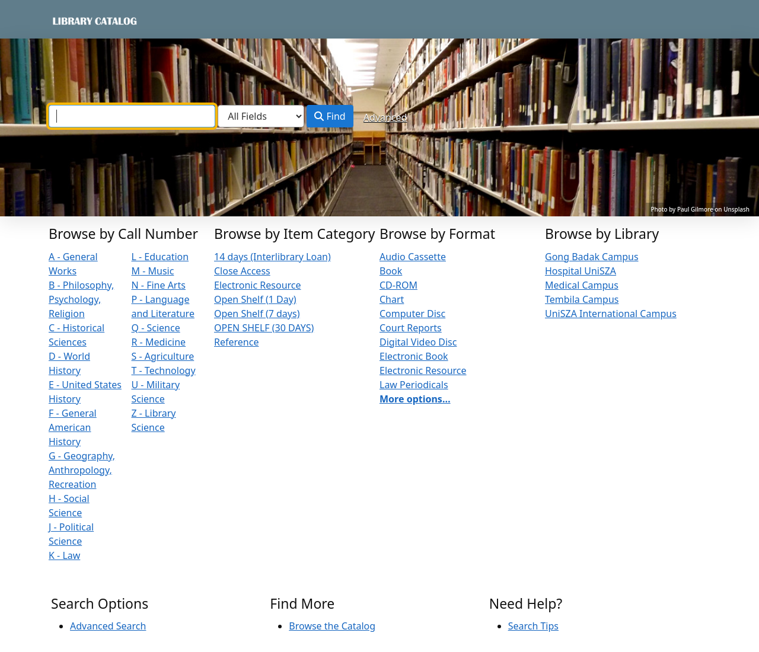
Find (329, 116)
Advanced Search (108, 625)
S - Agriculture (163, 356)
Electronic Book (414, 356)
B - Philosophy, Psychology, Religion (81, 299)
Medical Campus (581, 285)
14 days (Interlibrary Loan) (272, 256)
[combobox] (132, 116)
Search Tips (533, 625)
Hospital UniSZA (580, 270)
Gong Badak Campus (592, 256)
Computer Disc (412, 313)
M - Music (153, 270)
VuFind (71, 20)
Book (391, 270)
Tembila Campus (581, 299)
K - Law (64, 555)
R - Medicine (159, 342)
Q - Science (156, 327)
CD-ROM (398, 285)
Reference (236, 342)
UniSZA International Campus (611, 313)
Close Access (242, 270)
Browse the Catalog (332, 625)
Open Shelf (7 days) (256, 313)
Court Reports (411, 327)
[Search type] (261, 116)
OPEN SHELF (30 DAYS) (264, 327)
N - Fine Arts (159, 285)
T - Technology (164, 370)
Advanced (385, 117)
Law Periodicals (414, 384)
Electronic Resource (257, 285)
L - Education (160, 256)
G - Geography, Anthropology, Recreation (82, 470)
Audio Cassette (413, 256)
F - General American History (73, 427)
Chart (392, 299)
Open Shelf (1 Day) (255, 299)
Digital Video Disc (418, 342)
